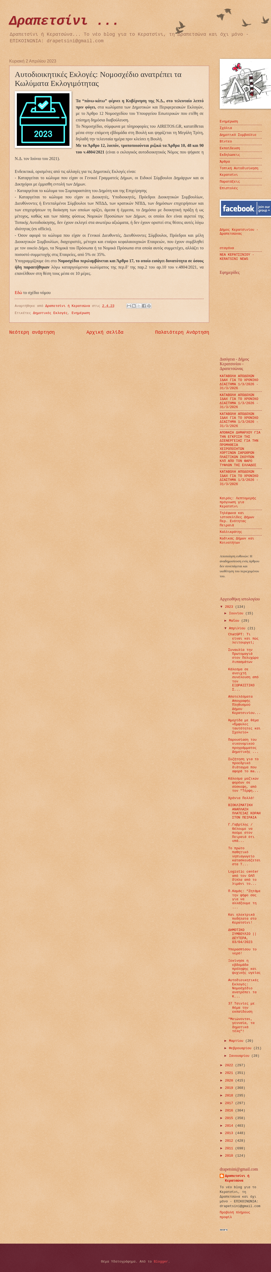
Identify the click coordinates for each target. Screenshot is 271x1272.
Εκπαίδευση (230, 148)
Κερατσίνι (229, 175)
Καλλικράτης (231, 532)
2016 (230, 1111)
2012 (230, 1141)
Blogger (161, 1262)
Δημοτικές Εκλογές (50, 313)
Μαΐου (235, 621)
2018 (230, 1096)
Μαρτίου (237, 1041)
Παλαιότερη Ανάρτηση (182, 332)
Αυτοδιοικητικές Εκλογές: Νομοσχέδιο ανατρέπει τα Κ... (243, 988)
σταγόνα (227, 248)
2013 (230, 1133)
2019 (230, 1088)
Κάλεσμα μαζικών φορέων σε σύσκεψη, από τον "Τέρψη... (243, 785)
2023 (230, 607)
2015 (230, 1118)
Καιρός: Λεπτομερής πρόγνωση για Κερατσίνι (238, 502)
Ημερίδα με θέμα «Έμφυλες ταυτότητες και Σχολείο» (244, 726)
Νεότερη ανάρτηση (32, 332)
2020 (230, 1081)
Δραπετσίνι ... (64, 21)
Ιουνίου (237, 613)
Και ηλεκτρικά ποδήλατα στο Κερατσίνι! (242, 919)
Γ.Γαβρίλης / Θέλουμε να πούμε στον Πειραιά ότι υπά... (241, 833)
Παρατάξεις (230, 182)
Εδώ (19, 292)
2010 (230, 1156)
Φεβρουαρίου (241, 1048)
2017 (230, 1103)
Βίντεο (226, 141)
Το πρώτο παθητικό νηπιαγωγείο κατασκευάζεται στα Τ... (244, 856)
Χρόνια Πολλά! (241, 798)
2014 (230, 1126)
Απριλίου (238, 628)
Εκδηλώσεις (230, 155)
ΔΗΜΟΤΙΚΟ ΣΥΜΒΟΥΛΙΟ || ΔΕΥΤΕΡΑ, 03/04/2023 (242, 936)
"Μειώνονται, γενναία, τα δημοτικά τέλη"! (241, 1025)
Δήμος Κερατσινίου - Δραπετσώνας (239, 232)
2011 (230, 1148)
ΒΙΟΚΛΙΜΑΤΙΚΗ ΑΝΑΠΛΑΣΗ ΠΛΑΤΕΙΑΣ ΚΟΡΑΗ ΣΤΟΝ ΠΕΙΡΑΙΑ (244, 811)
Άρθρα (225, 162)
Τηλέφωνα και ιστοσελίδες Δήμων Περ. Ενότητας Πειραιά (237, 519)
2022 (230, 1065)
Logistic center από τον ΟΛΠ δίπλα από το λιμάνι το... (243, 878)
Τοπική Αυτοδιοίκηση (239, 168)
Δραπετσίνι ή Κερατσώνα (237, 1178)
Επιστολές (229, 188)
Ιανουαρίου (240, 1056)
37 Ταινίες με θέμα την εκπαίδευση (241, 1008)
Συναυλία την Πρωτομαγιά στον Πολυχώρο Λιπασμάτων (243, 656)
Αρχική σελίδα (105, 332)
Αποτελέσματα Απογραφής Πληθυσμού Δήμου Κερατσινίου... (244, 705)
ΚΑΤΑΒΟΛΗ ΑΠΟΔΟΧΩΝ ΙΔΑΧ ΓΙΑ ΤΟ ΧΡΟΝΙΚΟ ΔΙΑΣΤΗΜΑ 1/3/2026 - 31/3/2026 (239, 382)
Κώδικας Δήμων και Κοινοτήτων (237, 540)
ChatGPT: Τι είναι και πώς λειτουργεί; (243, 638)
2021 (230, 1073)
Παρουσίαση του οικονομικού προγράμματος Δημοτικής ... (243, 746)
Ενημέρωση (81, 313)
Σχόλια (226, 128)
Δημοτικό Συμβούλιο (238, 135)
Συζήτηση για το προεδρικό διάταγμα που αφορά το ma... (244, 765)
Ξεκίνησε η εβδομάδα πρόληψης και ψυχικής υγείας (244, 967)
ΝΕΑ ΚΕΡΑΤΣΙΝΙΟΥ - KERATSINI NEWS (237, 257)
